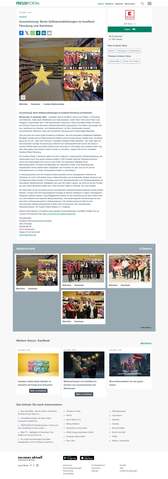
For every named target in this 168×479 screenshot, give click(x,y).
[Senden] (49, 33)
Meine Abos (130, 4)
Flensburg (122, 51)
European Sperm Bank (75, 436)
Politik (114, 436)
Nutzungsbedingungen (72, 468)
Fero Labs (70, 440)
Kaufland (22, 17)
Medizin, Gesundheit (120, 440)
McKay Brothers (73, 423)
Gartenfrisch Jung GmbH (76, 428)
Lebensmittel (114, 62)
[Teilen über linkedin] (44, 33)
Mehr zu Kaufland (38, 390)
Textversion (96, 468)
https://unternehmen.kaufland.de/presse (59, 214)
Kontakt (123, 465)
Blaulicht (109, 4)
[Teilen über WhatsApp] (32, 33)
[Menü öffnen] (149, 3)
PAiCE (69, 415)
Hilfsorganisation (119, 411)
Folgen (129, 29)
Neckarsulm (136, 51)
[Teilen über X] (27, 33)
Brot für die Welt (118, 432)
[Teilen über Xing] (38, 33)
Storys (101, 4)
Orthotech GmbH (73, 411)
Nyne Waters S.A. (73, 419)
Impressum (67, 465)
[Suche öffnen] (142, 3)
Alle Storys (130, 24)
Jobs (122, 468)
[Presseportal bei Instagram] (36, 465)
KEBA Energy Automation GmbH (79, 432)
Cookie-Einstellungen (128, 471)
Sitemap (94, 471)
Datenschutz (68, 471)
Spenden (115, 419)
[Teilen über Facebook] (21, 33)
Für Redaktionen (98, 465)
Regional (119, 4)
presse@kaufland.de (27, 235)
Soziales (115, 423)
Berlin (111, 51)
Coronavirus (117, 415)
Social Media (68, 473)
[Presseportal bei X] (33, 465)
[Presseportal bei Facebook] (30, 465)
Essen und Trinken (132, 62)
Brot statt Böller (118, 428)
